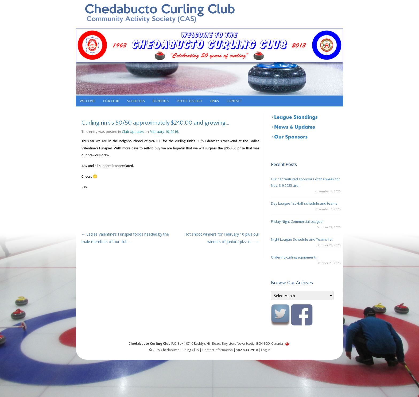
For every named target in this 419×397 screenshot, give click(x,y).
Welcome (87, 101)
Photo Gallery (189, 101)
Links (214, 101)
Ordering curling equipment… (294, 257)
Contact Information (217, 350)
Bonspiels (161, 101)
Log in (265, 350)
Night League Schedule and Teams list (301, 239)
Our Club (111, 101)
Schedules (136, 101)
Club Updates (133, 131)
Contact (234, 101)
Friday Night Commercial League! (297, 221)
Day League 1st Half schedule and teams (304, 203)
